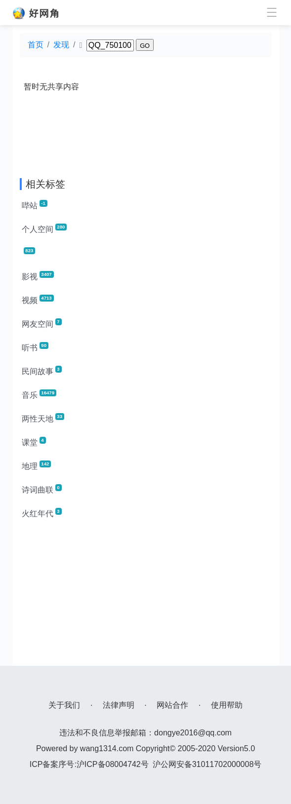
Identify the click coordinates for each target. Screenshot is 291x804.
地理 (36, 465)
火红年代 (42, 513)
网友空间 (42, 323)
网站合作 (172, 705)
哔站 (34, 205)
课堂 (34, 442)
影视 (38, 276)
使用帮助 (227, 705)
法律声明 (118, 705)
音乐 (39, 394)
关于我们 (64, 705)
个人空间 (44, 228)
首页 (35, 44)
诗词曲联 (42, 489)
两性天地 (43, 418)
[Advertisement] (146, 597)
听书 (35, 347)
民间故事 (42, 371)
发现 (61, 44)
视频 (38, 300)
